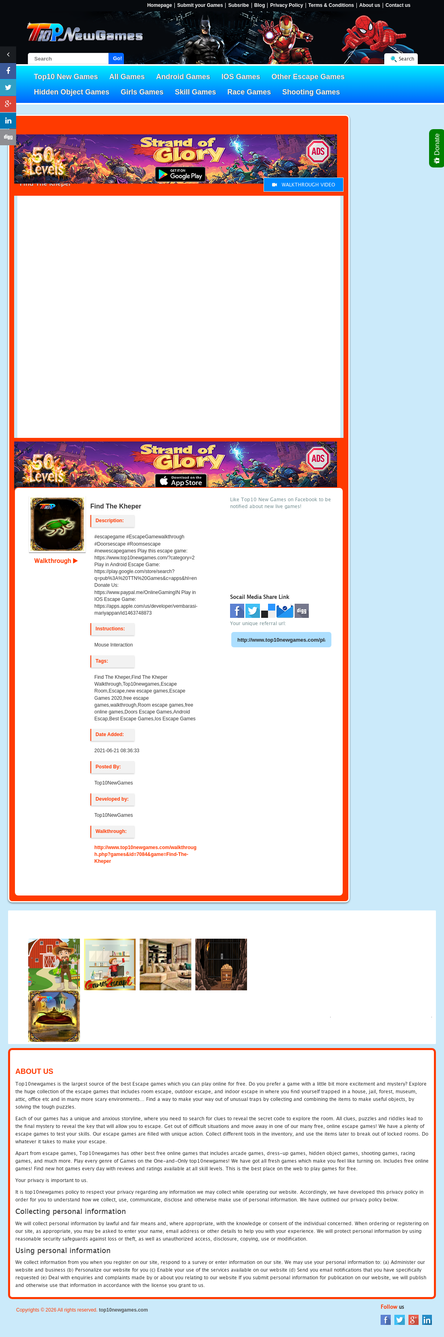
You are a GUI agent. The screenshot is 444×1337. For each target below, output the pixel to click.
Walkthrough (56, 560)
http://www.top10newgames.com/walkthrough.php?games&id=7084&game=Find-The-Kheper (145, 854)
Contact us (397, 5)
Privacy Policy (286, 5)
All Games (127, 77)
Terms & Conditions (331, 5)
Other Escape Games (308, 77)
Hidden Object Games (71, 92)
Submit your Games (200, 5)
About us (369, 5)
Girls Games (142, 92)
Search (406, 59)
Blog (259, 5)
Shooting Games (311, 92)
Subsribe (238, 5)
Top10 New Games (66, 77)
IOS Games (241, 77)
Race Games (249, 92)
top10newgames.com (123, 1310)
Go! (117, 58)
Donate (437, 148)
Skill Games (195, 92)
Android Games (183, 77)
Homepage (159, 5)
